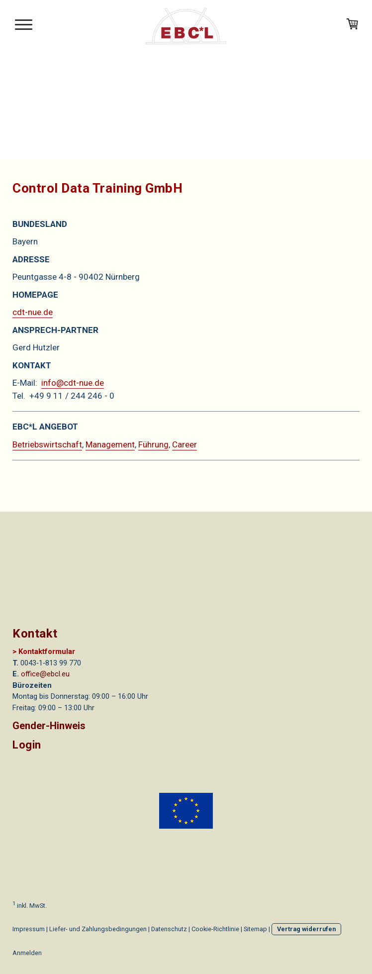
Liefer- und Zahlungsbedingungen (98, 929)
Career (184, 444)
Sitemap (255, 929)
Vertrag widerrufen (306, 929)
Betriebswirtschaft (47, 444)
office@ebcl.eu (45, 673)
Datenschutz (169, 929)
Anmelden (27, 953)
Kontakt (35, 634)
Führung (153, 444)
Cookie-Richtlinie (215, 929)
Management (110, 444)
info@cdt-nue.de (72, 383)
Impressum (28, 929)
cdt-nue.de (32, 312)
